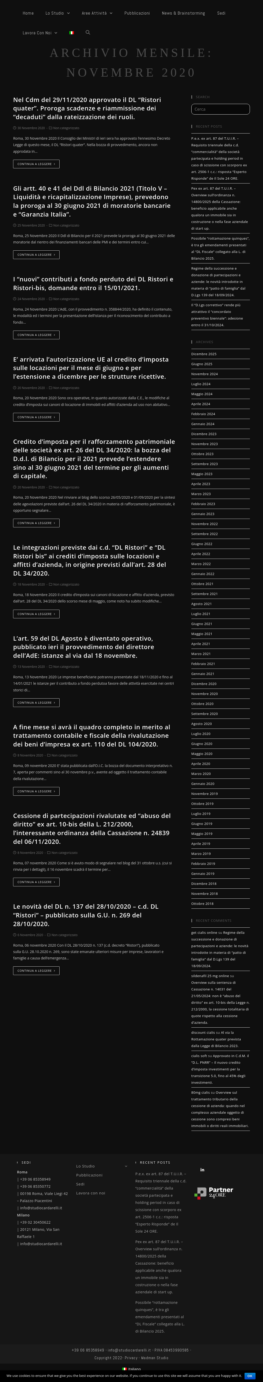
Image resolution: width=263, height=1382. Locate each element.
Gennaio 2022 (202, 573)
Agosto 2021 (201, 603)
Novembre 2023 (204, 444)
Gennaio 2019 (202, 873)
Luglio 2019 (201, 813)
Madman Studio (154, 1357)
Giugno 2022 (201, 543)
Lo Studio (102, 1166)
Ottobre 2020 (202, 703)
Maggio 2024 (202, 394)
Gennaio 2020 (202, 783)
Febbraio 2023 (203, 503)
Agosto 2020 (201, 723)
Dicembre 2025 (204, 354)
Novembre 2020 (204, 693)
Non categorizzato (66, 128)
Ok (249, 1376)
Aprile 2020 (200, 763)
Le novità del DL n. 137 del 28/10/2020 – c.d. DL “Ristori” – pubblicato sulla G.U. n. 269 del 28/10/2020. (86, 915)
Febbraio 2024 (203, 414)
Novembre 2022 (204, 523)
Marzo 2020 (201, 773)
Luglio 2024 (201, 384)
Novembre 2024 (204, 374)
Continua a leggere (36, 164)
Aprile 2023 (200, 484)
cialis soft (199, 1055)
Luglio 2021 (201, 613)
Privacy (131, 1357)
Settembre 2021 (204, 593)
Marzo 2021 (201, 653)
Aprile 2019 (200, 843)
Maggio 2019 (202, 833)
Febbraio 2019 (203, 863)
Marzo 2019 (201, 853)
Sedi (80, 1183)
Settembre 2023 (204, 464)
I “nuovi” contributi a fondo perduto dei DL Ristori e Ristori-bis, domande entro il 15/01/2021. (93, 283)
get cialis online (204, 932)
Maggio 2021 (202, 633)
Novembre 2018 (204, 893)
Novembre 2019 (204, 793)
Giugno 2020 (201, 743)
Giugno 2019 (201, 823)
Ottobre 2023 (202, 454)
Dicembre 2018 (204, 883)
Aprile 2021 (200, 643)
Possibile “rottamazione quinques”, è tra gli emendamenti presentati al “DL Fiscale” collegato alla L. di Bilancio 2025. (160, 1317)
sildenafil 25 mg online (210, 976)
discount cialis (203, 1032)
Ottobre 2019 (202, 803)
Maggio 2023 (202, 474)
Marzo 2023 (201, 494)
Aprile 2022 (200, 553)
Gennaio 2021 (202, 673)
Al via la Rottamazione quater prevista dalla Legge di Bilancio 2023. (216, 1039)
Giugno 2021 (201, 623)
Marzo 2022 (201, 563)
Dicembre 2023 (204, 434)
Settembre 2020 (204, 713)
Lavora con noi (91, 1192)
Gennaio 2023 (202, 513)
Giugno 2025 (201, 364)
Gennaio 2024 (202, 424)
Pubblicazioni (89, 1175)
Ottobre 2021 (202, 583)
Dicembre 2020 (204, 683)
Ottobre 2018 (202, 903)
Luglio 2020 (201, 733)
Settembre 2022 (204, 533)
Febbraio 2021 (203, 663)
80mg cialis (200, 1092)
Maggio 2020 (202, 753)
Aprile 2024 (200, 404)
